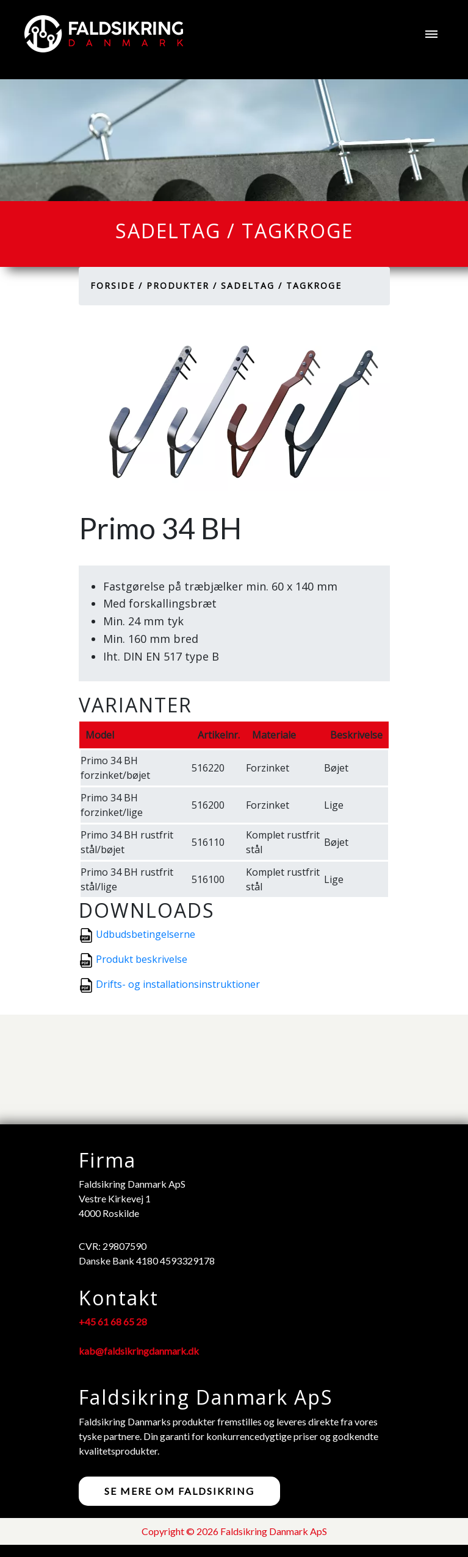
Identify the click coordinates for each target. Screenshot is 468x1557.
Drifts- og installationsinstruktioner (178, 984)
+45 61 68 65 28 (113, 1321)
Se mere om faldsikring (179, 1491)
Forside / (116, 285)
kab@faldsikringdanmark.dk (139, 1351)
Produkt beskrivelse (141, 959)
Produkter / (181, 285)
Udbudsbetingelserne (145, 934)
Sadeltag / (252, 285)
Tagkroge (314, 285)
